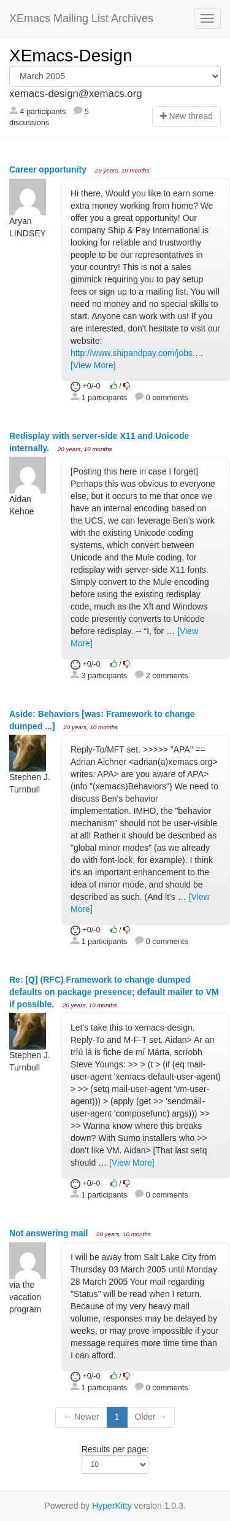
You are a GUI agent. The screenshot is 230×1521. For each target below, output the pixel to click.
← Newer (81, 1417)
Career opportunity (49, 169)
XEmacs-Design (70, 55)
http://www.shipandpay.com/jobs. (133, 353)
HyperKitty (112, 1506)
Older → (151, 1417)
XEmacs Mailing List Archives (81, 18)
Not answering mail (49, 1233)
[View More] (93, 365)
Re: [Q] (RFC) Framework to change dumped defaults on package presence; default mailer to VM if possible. (114, 992)
